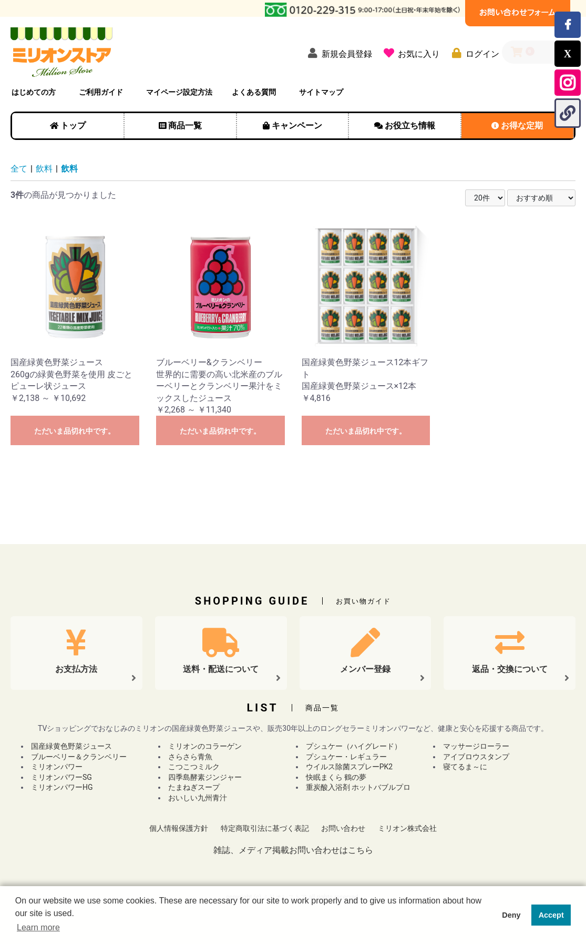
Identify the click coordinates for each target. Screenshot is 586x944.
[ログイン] (473, 53)
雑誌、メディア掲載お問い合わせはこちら (293, 850)
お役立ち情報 (410, 125)
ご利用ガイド (101, 92)
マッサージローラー (476, 746)
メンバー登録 (365, 669)
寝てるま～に (465, 766)
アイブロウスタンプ (476, 756)
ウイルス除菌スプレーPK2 (349, 766)
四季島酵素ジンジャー (205, 777)
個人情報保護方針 (178, 828)
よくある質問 (254, 92)
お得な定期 (522, 125)
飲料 (44, 169)
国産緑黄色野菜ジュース (71, 746)
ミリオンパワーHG (62, 787)
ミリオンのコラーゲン (205, 746)
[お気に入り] (410, 53)
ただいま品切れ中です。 (74, 431)
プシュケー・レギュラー (346, 756)
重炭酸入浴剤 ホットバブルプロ (358, 787)
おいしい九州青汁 (197, 798)
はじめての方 (34, 92)
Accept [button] (551, 915)
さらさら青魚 (190, 756)
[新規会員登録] (338, 53)
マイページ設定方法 (179, 92)
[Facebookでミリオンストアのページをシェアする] (567, 25)
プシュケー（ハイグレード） (354, 746)
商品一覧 (185, 125)
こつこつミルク (194, 766)
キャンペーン (297, 125)
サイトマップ (321, 92)
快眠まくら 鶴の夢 (336, 777)
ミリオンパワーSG (61, 777)
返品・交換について (510, 669)
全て (19, 169)
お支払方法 (76, 669)
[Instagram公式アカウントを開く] (567, 82)
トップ (73, 125)
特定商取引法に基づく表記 (265, 828)
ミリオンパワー (57, 766)
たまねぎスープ (194, 787)
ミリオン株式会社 (407, 828)
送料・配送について (221, 669)
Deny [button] (511, 915)
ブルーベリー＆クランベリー (79, 756)
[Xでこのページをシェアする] (567, 54)
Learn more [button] (38, 927)
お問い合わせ (343, 828)
